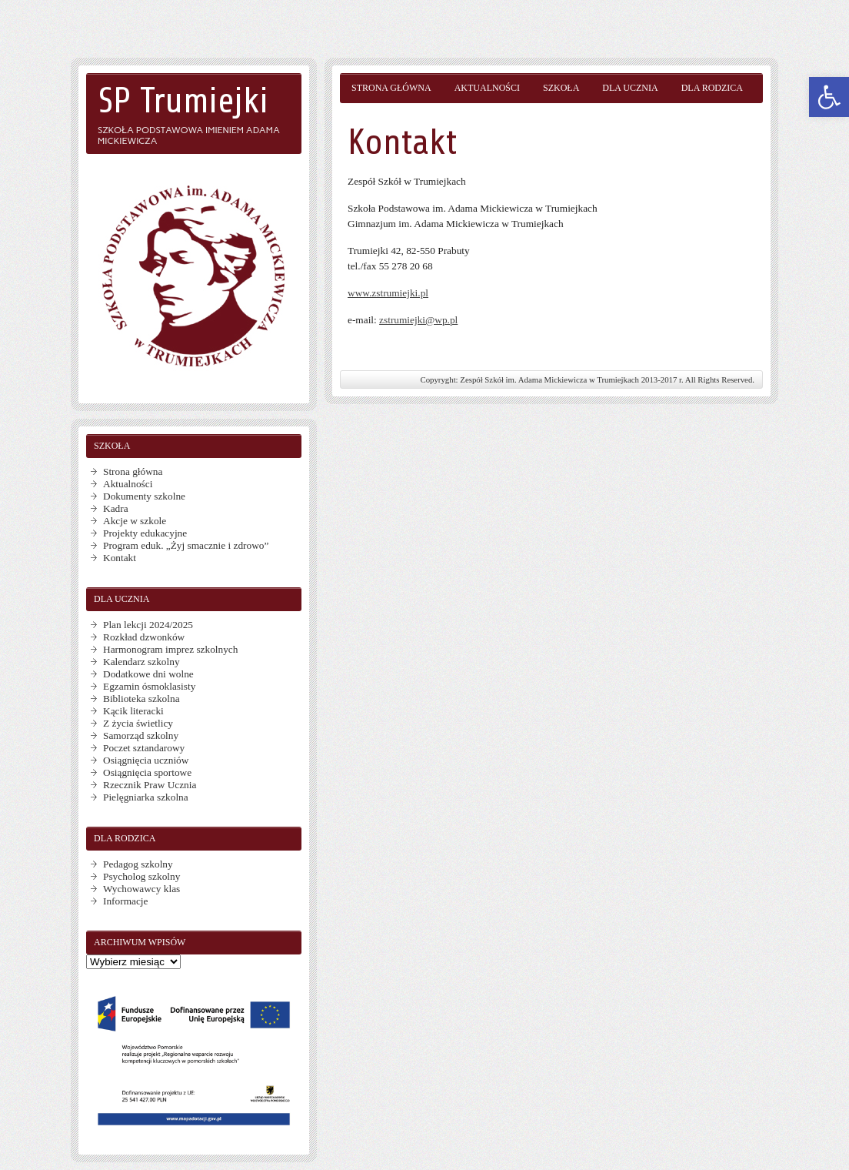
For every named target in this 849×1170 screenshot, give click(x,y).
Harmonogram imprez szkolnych (170, 649)
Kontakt (119, 557)
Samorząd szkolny (140, 735)
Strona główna (391, 87)
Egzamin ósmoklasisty (149, 686)
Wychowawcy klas (141, 888)
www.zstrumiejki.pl (388, 293)
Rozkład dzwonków (144, 637)
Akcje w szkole (134, 520)
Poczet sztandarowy (144, 748)
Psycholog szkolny (141, 876)
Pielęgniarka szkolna (145, 797)
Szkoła (561, 87)
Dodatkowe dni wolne (148, 674)
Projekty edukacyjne (145, 533)
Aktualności (487, 87)
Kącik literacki (133, 711)
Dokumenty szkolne (144, 496)
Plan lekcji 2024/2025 (148, 624)
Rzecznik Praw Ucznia (149, 785)
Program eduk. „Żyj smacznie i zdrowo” (185, 545)
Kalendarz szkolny (141, 661)
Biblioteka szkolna (141, 698)
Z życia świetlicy (138, 723)
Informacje (125, 901)
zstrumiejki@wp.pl (418, 320)
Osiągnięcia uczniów (145, 760)
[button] (829, 97)
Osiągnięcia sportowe (147, 772)
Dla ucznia (630, 87)
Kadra (115, 508)
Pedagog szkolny (138, 864)
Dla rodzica (712, 87)
